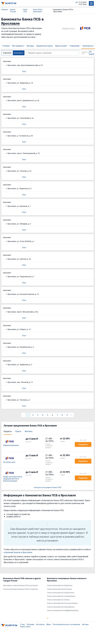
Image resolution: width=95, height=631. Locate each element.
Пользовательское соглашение (66, 624)
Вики (48, 624)
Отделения (74, 45)
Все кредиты (18, 45)
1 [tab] (47, 618)
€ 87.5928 (82, 4)
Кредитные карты (44, 45)
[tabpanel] (24, 584)
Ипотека (28, 431)
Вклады (30, 45)
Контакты (40, 624)
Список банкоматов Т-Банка (58, 600)
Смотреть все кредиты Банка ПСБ (47, 487)
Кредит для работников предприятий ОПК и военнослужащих (12, 479)
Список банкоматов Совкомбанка (61, 607)
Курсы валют (61, 45)
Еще (24, 71)
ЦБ (76, 2)
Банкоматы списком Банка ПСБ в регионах (20, 585)
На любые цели (9, 462)
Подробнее (83, 444)
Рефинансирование (11, 445)
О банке (6, 45)
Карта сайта (25, 626)
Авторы (85, 624)
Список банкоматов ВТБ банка (59, 589)
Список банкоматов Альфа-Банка (60, 593)
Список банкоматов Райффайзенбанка (62, 610)
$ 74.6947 (82, 2)
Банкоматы (88, 45)
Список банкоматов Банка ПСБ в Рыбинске (20, 589)
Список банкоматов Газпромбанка (61, 596)
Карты (18, 431)
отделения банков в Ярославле (18, 552)
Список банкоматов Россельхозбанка (62, 603)
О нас (22, 624)
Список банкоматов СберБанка (59, 585)
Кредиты (8, 431)
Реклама (30, 624)
